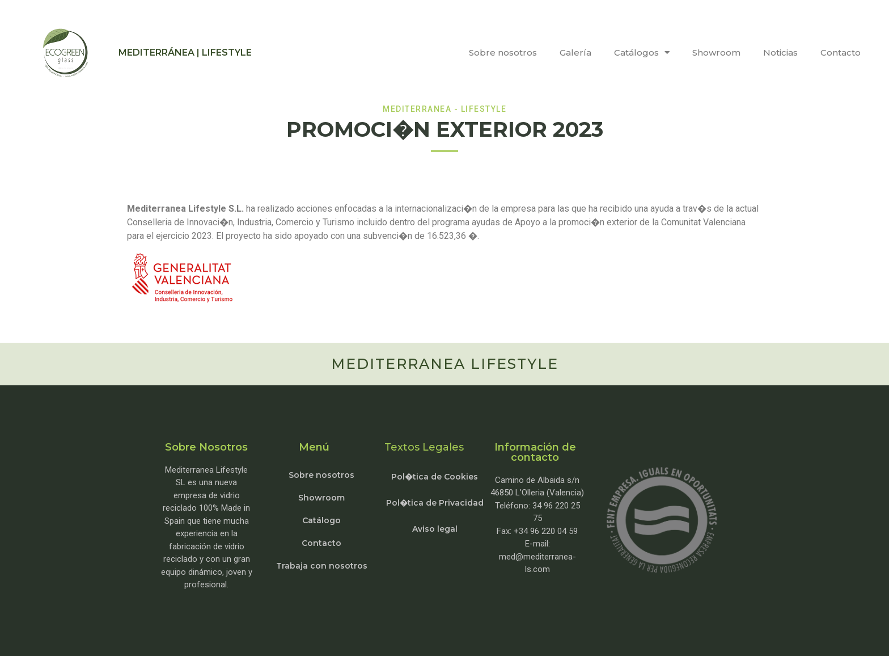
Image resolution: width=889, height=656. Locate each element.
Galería (575, 52)
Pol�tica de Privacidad (435, 503)
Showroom (716, 52)
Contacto (840, 52)
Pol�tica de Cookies (434, 477)
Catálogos (642, 52)
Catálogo (321, 520)
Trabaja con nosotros (321, 566)
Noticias (780, 52)
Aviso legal (435, 529)
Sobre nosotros (503, 52)
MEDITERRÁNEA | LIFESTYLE (185, 52)
